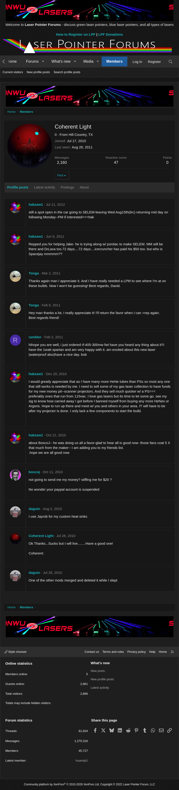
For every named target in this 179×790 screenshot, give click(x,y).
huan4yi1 (82, 760)
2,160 (62, 162)
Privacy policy (136, 651)
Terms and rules (113, 651)
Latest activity (100, 687)
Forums (32, 61)
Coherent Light (41, 536)
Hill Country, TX (81, 135)
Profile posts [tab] (17, 187)
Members (114, 61)
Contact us (91, 651)
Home (12, 61)
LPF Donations (110, 34)
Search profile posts (67, 72)
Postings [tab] (67, 187)
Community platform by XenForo (62, 784)
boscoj (34, 472)
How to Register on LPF (75, 34)
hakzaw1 (36, 204)
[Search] (170, 61)
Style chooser (15, 651)
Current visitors (13, 72)
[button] (43, 61)
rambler (35, 337)
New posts (98, 671)
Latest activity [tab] (44, 187)
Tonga (34, 273)
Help (152, 651)
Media (88, 61)
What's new (61, 61)
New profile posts (38, 72)
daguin (34, 509)
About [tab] (84, 187)
